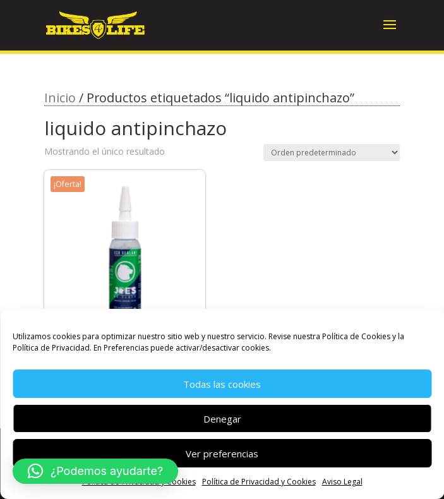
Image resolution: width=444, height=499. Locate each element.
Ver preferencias (222, 453)
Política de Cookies (356, 336)
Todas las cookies (222, 384)
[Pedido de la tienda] (331, 152)
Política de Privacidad (51, 347)
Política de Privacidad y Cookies (259, 481)
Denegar (222, 418)
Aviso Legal (342, 481)
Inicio (60, 97)
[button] (95, 471)
